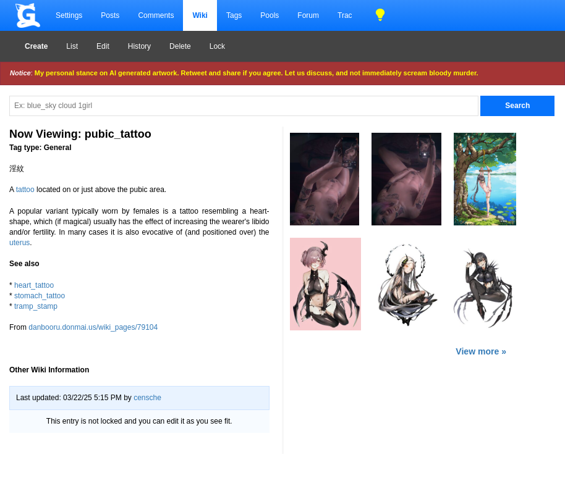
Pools (269, 15)
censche (147, 397)
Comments (156, 15)
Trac (345, 15)
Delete (180, 46)
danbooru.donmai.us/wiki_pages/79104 (93, 327)
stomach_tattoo (39, 295)
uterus (19, 242)
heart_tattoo (34, 285)
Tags (234, 15)
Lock (217, 46)
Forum (308, 15)
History (139, 46)
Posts (110, 15)
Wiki (200, 15)
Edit (102, 46)
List (72, 46)
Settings (69, 15)
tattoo (25, 189)
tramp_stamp (35, 306)
